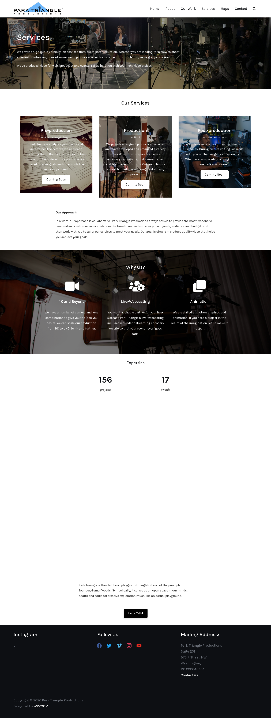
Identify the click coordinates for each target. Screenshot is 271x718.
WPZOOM (41, 706)
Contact (241, 9)
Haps (225, 9)
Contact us (189, 675)
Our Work (188, 9)
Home (155, 9)
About (170, 9)
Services (208, 9)
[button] (56, 179)
